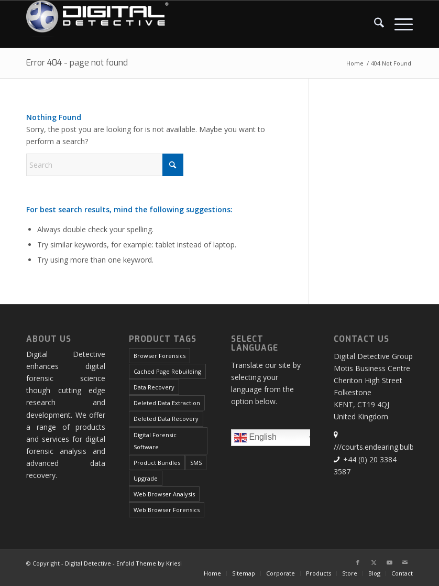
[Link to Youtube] (389, 562)
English (278, 438)
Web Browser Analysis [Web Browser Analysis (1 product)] (164, 494)
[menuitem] (374, 24)
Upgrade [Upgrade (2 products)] (146, 478)
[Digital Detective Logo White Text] (97, 24)
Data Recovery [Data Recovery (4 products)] (154, 387)
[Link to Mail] (405, 562)
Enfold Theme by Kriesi (149, 563)
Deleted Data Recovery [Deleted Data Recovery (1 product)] (166, 418)
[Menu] (398, 24)
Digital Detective (88, 563)
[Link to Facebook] (358, 562)
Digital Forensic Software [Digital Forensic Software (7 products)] (155, 441)
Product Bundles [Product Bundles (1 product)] (157, 462)
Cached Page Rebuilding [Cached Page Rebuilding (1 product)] (167, 371)
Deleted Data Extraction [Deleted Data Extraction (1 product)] (167, 403)
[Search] (374, 24)
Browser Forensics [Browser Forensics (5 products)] (159, 356)
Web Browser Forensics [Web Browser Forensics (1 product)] (167, 510)
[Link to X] (373, 562)
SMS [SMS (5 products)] (196, 462)
